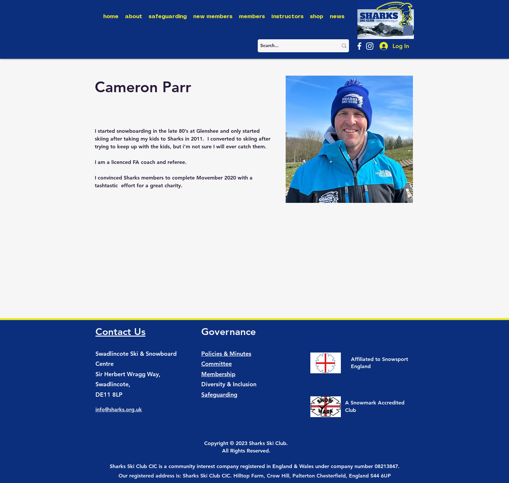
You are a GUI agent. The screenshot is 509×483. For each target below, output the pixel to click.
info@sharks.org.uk (118, 409)
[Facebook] (359, 46)
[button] (408, 29)
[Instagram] (370, 46)
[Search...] (294, 45)
